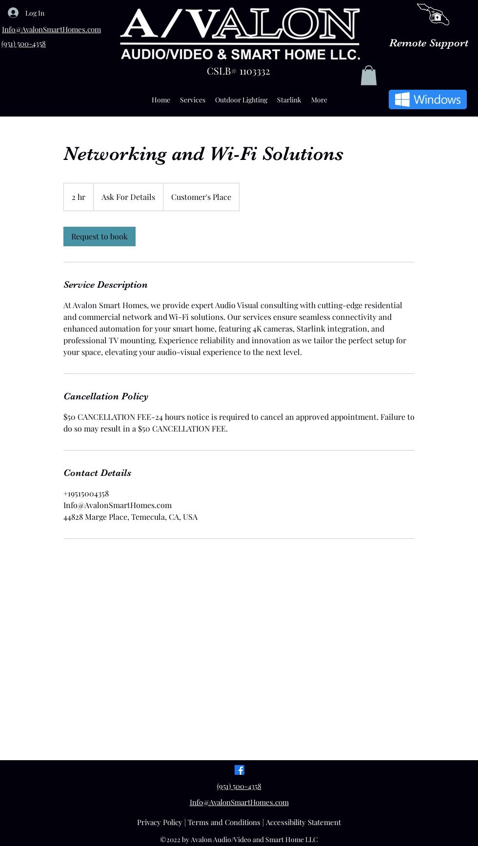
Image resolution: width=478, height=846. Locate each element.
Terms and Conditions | (227, 822)
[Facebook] (239, 770)
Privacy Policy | (162, 822)
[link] (99, 236)
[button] (368, 75)
